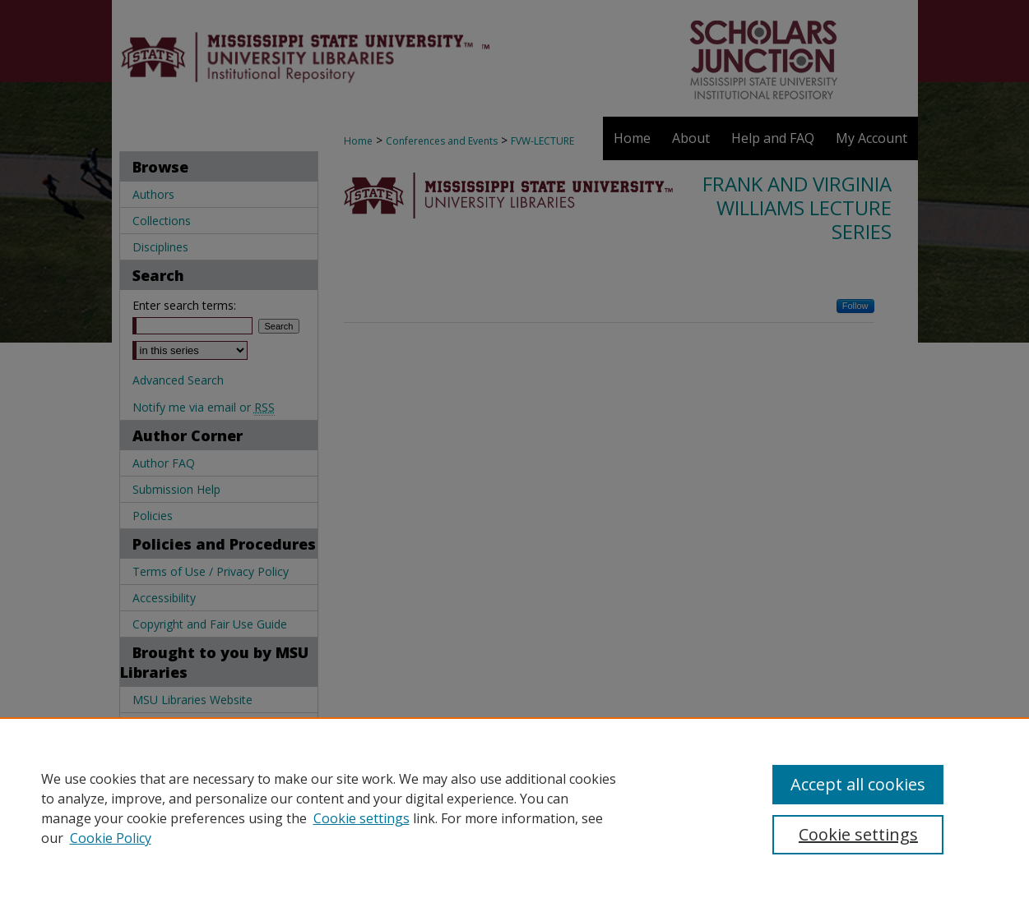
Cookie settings (361, 818)
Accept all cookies (857, 784)
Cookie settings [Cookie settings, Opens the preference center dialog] (858, 834)
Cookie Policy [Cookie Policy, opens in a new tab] (110, 838)
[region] (514, 807)
